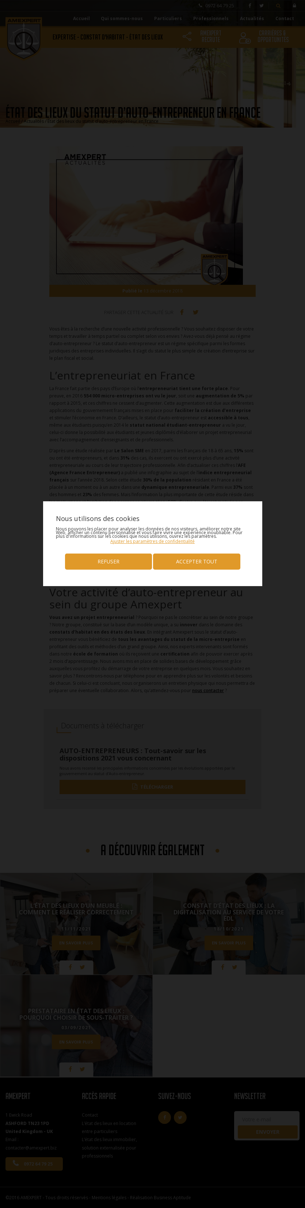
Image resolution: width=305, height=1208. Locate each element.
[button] (152, 541)
